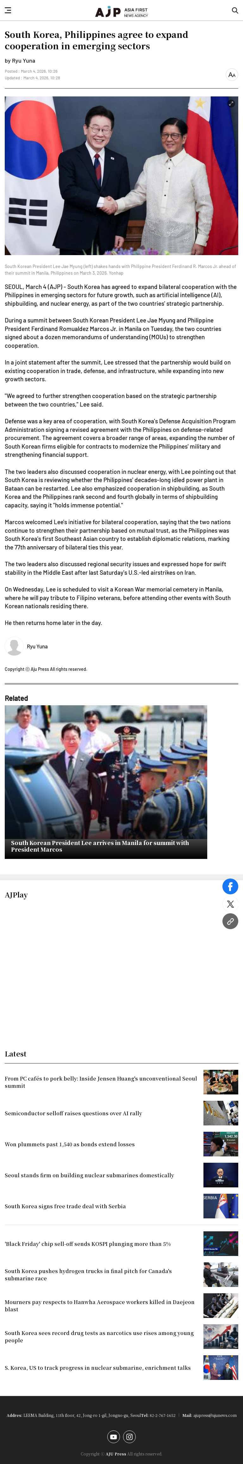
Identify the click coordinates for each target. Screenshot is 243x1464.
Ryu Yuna (37, 646)
